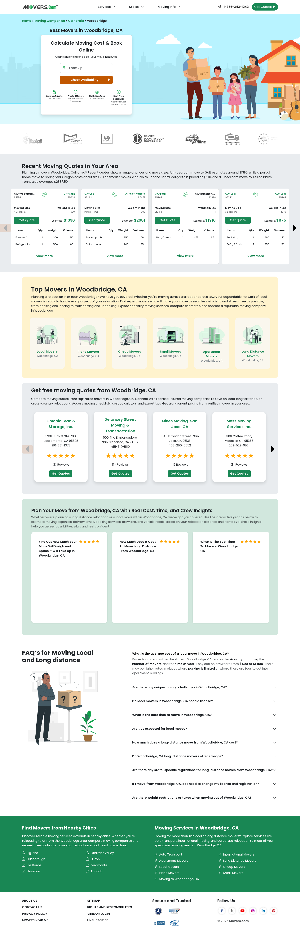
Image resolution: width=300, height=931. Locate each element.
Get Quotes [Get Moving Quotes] (265, 7)
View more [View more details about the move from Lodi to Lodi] (255, 256)
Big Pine (30, 853)
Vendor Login (98, 913)
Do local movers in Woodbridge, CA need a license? (172, 701)
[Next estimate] (294, 228)
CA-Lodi (89, 194)
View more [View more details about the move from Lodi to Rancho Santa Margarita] (185, 256)
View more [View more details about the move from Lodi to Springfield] (115, 256)
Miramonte (96, 865)
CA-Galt (69, 194)
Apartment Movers (211, 354)
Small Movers (170, 351)
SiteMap (93, 900)
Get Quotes (61, 473)
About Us (29, 900)
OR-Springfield (135, 194)
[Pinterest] (273, 911)
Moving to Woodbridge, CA (177, 879)
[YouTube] (242, 911)
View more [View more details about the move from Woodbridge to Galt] (44, 256)
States (136, 7)
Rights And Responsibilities (109, 907)
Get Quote (27, 220)
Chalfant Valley (100, 853)
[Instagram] (253, 911)
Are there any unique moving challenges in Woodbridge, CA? (179, 687)
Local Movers (47, 351)
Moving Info (169, 7)
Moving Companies (49, 21)
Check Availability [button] (90, 80)
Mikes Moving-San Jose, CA (179, 423)
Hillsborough (33, 859)
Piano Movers (88, 352)
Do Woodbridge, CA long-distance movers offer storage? (177, 756)
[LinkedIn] (263, 911)
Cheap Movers (129, 351)
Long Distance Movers (253, 353)
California (76, 21)
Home (26, 21)
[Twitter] (232, 911)
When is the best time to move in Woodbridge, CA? (172, 715)
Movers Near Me (35, 920)
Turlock (94, 871)
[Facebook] (221, 911)
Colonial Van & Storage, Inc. (60, 423)
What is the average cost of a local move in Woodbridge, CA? (180, 653)
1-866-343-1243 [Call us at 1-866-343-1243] (233, 7)
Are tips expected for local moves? (159, 728)
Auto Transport (168, 854)
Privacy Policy (34, 913)
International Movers (236, 854)
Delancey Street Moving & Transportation (120, 425)
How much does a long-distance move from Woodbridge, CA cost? (185, 742)
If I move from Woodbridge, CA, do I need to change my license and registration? (195, 784)
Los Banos (31, 865)
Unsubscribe (97, 920)
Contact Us (32, 907)
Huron (93, 859)
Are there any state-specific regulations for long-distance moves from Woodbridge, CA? (202, 770)
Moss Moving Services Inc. (239, 423)
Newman (31, 871)
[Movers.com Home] (40, 7)
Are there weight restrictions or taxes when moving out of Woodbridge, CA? (191, 797)
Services (106, 7)
